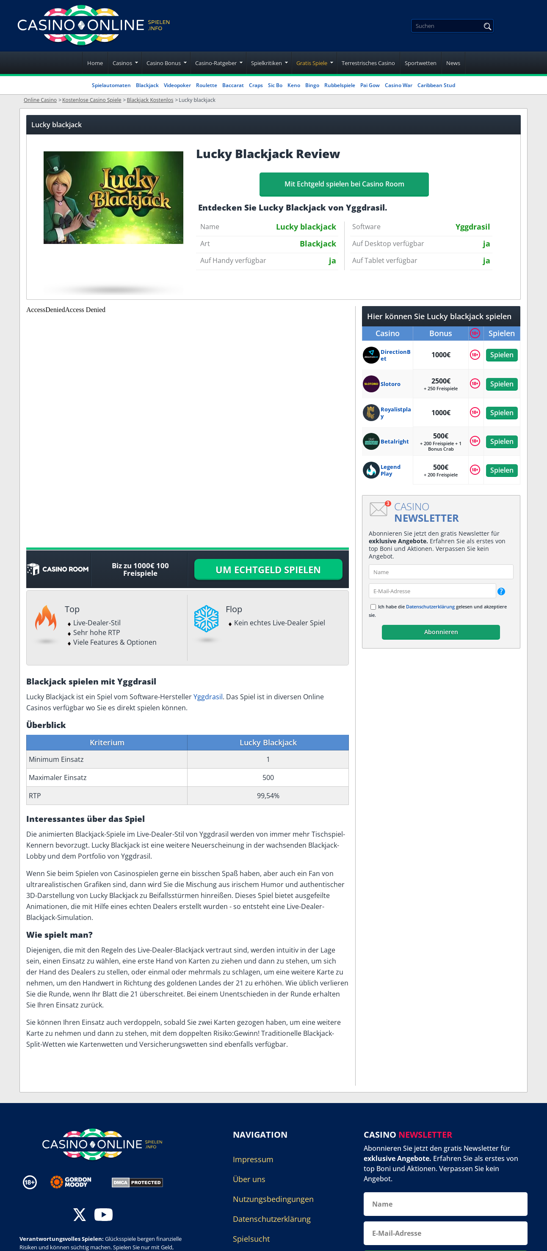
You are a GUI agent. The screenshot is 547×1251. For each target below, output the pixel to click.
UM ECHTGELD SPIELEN (268, 569)
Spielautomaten (111, 85)
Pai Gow (370, 85)
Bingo (312, 85)
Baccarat (233, 85)
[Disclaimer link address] (76, 1182)
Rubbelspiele (339, 85)
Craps (256, 85)
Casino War (398, 85)
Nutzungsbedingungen (273, 1199)
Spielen (502, 354)
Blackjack (147, 85)
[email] (432, 590)
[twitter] (79, 1215)
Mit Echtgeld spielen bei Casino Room (344, 184)
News (453, 63)
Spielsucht (251, 1239)
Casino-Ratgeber (216, 63)
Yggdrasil (208, 696)
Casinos (122, 63)
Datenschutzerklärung (430, 606)
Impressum (253, 1159)
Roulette (206, 85)
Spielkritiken (266, 63)
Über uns (249, 1179)
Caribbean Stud (436, 85)
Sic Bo (275, 85)
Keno (293, 85)
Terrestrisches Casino (368, 63)
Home (95, 63)
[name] (441, 571)
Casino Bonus (163, 63)
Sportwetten (420, 63)
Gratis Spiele (311, 63)
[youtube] (103, 1215)
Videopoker (177, 85)
